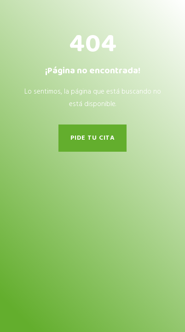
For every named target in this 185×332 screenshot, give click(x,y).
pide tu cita (92, 138)
